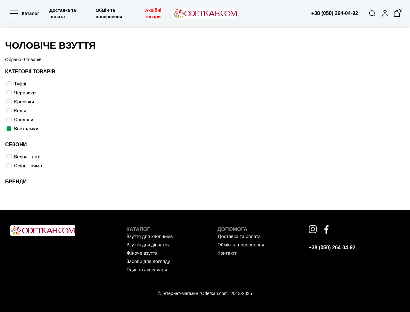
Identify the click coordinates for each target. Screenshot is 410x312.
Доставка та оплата (62, 13)
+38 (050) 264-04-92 (332, 247)
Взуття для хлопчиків (150, 236)
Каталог (24, 13)
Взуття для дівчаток (148, 244)
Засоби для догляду (148, 261)
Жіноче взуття (142, 253)
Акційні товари (153, 13)
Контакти (227, 253)
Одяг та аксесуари (147, 269)
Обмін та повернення (108, 13)
